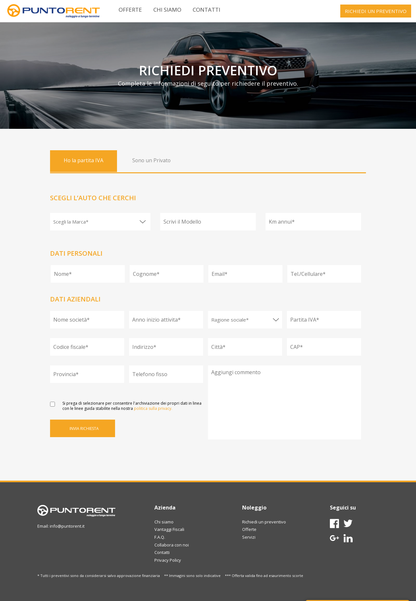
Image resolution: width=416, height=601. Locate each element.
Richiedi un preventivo (264, 522)
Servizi (248, 537)
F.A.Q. (159, 537)
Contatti (206, 9)
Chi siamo (167, 9)
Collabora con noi (171, 545)
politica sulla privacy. (153, 408)
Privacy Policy (167, 560)
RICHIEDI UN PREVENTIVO (376, 11)
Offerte (130, 9)
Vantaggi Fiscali (169, 530)
